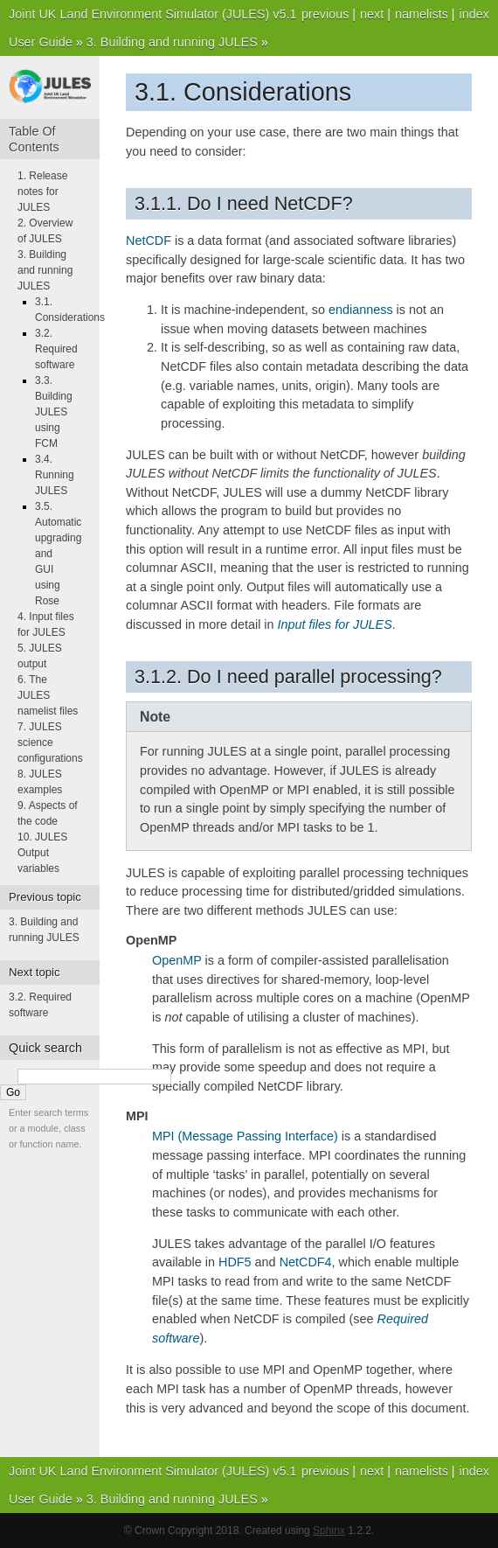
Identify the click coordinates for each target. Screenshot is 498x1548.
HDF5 (235, 1262)
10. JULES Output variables (42, 853)
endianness (361, 310)
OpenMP (177, 960)
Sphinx (329, 1530)
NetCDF (148, 241)
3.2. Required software (56, 349)
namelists (421, 14)
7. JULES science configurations (50, 742)
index (474, 14)
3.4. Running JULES (54, 475)
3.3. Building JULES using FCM (54, 412)
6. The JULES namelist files (47, 695)
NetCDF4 (306, 1262)
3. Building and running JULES (172, 42)
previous (325, 14)
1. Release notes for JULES (42, 191)
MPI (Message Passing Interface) (245, 1136)
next (372, 14)
